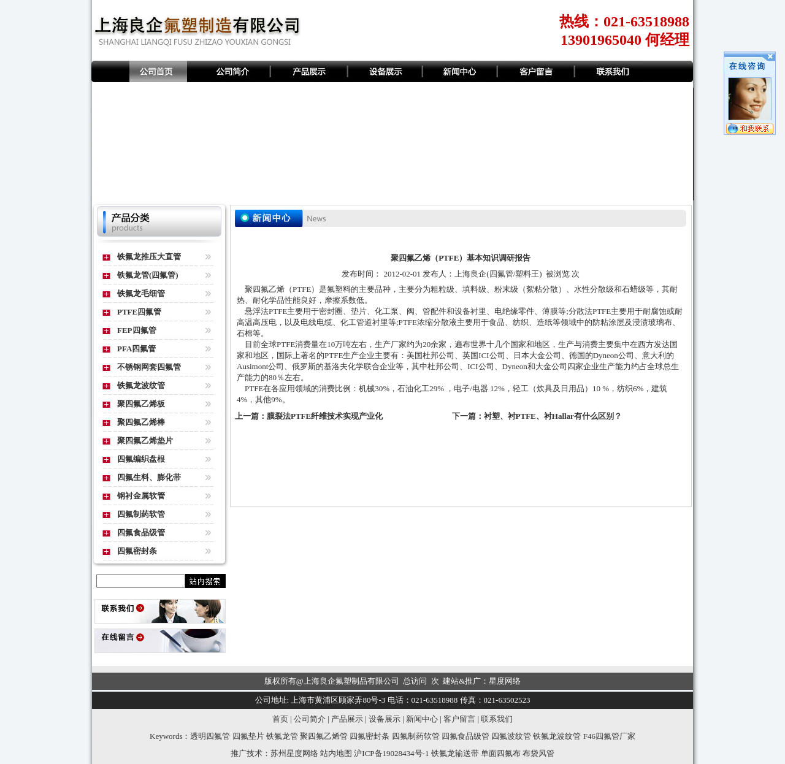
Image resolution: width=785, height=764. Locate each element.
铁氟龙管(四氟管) (147, 275)
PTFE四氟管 (139, 311)
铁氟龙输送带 (455, 753)
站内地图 (336, 753)
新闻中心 (422, 719)
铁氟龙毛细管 (141, 293)
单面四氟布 (501, 753)
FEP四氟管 (136, 330)
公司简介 (310, 719)
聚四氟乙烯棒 (141, 422)
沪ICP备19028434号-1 (391, 753)
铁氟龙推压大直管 (149, 256)
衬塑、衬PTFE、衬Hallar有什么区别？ (553, 416)
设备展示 (384, 719)
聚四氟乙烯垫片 (145, 440)
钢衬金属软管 (141, 495)
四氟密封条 (137, 551)
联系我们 (497, 719)
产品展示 (347, 719)
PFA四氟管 (136, 348)
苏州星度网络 (294, 753)
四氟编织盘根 (141, 459)
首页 (280, 719)
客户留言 (459, 719)
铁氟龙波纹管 (141, 385)
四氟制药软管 (141, 514)
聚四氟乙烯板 (141, 403)
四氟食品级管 (141, 532)
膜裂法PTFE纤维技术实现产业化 (325, 416)
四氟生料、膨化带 (149, 477)
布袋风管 (538, 753)
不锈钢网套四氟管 (149, 367)
